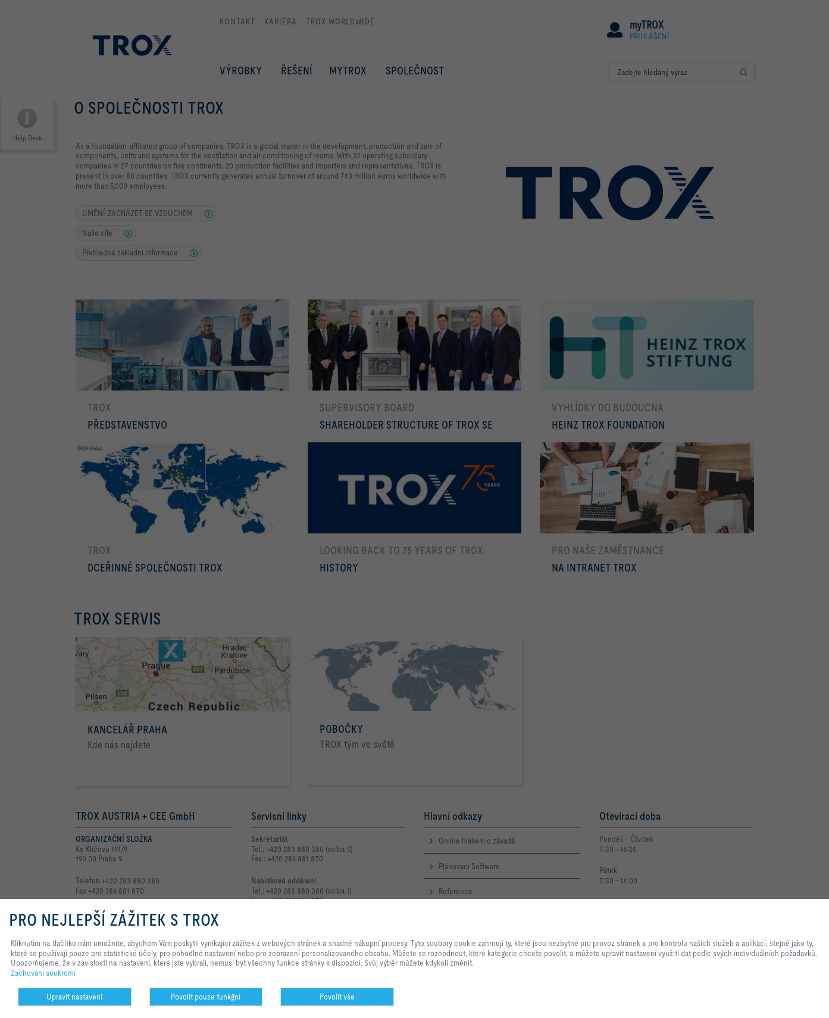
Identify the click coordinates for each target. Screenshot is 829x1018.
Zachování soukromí (43, 973)
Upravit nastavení (74, 996)
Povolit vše (337, 996)
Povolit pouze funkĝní (205, 996)
